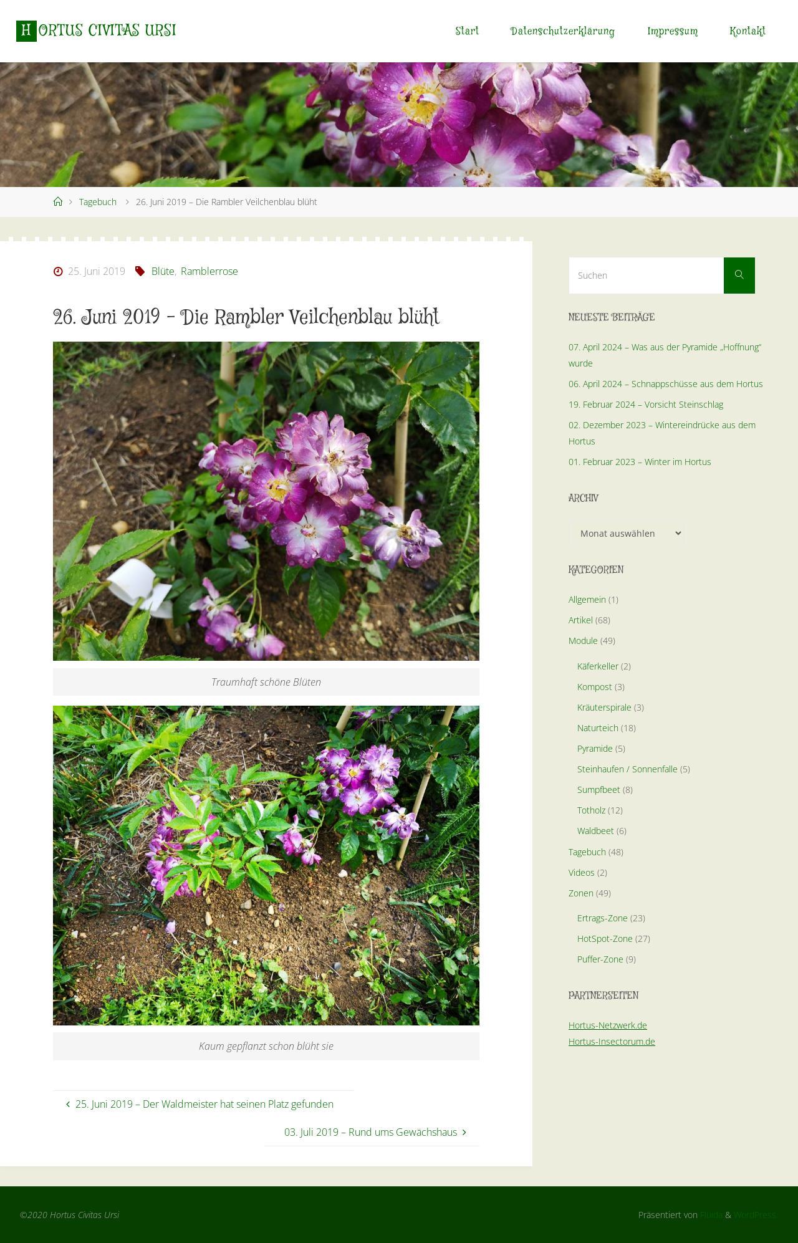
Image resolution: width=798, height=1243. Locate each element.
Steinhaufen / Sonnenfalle (627, 769)
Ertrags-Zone (602, 918)
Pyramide (595, 748)
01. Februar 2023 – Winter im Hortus (640, 462)
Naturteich (597, 728)
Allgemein (587, 599)
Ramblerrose (209, 271)
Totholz (591, 810)
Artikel (581, 620)
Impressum (673, 31)
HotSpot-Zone (605, 938)
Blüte (163, 271)
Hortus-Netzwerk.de (608, 1025)
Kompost (594, 687)
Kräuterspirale (604, 707)
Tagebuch (98, 202)
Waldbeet (595, 831)
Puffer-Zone (600, 959)
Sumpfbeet (598, 789)
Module (583, 640)
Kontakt (748, 31)
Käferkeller (597, 666)
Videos (582, 872)
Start (467, 31)
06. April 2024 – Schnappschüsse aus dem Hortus (666, 384)
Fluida (710, 1215)
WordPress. (756, 1215)
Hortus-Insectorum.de (612, 1041)
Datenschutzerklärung (563, 31)
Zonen (581, 893)
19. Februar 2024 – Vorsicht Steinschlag (646, 404)
